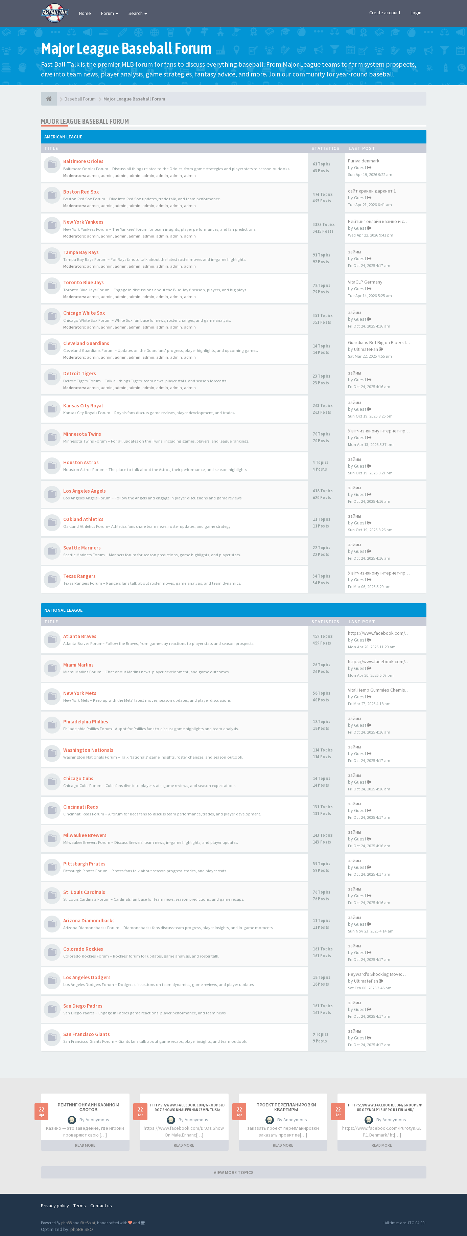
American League (63, 137)
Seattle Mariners (82, 547)
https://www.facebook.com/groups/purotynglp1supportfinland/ (385, 1107)
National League (63, 610)
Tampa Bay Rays (81, 252)
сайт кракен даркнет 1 (372, 191)
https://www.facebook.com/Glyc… (383, 661)
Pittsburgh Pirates (84, 863)
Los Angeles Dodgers (87, 977)
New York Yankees (83, 222)
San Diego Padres (82, 1006)
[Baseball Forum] (49, 99)
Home (85, 13)
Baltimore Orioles (83, 161)
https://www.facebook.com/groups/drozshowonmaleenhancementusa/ (187, 1107)
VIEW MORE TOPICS (234, 1172)
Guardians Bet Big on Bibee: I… (379, 342)
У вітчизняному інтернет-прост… (382, 431)
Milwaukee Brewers (85, 835)
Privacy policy (55, 1206)
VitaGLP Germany (365, 282)
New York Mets (79, 693)
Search (138, 13)
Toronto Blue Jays (83, 282)
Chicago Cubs (78, 778)
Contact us (101, 1206)
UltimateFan (366, 349)
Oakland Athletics (83, 519)
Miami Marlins (78, 664)
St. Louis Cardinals (84, 892)
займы (354, 252)
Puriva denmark (363, 161)
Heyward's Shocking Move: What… (383, 974)
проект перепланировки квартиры (286, 1107)
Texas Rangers (79, 576)
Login (416, 12)
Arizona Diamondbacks (89, 920)
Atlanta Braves (79, 636)
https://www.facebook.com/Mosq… (384, 633)
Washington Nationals (88, 750)
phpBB (66, 1222)
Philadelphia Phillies (85, 721)
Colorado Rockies (83, 949)
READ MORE (85, 1145)
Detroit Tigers (79, 373)
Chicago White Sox (84, 313)
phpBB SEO (81, 1229)
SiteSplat (87, 1222)
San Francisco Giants (86, 1034)
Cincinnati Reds (80, 807)
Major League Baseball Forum (85, 121)
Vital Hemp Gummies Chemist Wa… (383, 690)
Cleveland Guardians (86, 343)
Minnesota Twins (82, 434)
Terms (79, 1206)
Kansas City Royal (83, 405)
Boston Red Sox (81, 191)
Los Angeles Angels (84, 491)
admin (93, 175)
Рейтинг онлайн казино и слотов (382, 221)
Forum (109, 13)
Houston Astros (81, 462)
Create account (384, 12)
